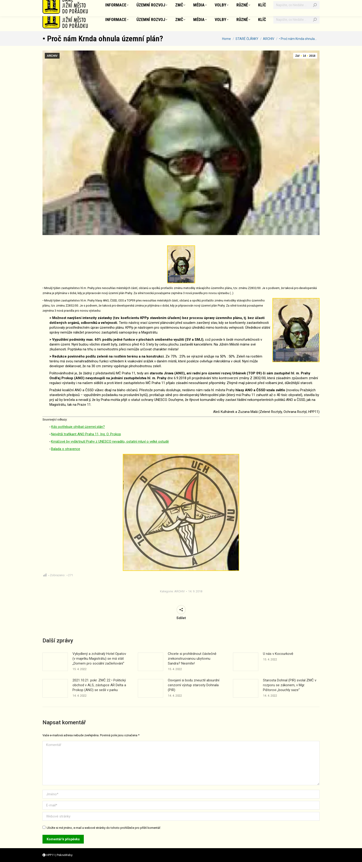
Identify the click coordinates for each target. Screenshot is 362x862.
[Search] (315, 20)
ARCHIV (52, 55)
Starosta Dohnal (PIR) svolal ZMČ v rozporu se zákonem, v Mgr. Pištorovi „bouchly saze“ (289, 685)
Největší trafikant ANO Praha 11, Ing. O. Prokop (86, 434)
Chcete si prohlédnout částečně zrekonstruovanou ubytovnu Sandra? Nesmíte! (192, 658)
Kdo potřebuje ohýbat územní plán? (78, 427)
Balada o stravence (65, 449)
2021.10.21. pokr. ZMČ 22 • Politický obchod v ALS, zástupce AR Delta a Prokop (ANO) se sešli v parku (99, 685)
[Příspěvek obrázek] (55, 662)
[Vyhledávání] (296, 20)
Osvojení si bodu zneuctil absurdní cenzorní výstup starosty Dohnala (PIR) (193, 685)
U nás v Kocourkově (278, 654)
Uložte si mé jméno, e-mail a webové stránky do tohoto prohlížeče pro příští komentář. (104, 827)
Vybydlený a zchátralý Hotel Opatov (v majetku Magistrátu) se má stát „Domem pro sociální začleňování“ (99, 658)
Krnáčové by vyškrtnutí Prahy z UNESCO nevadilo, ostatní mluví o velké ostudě (110, 441)
